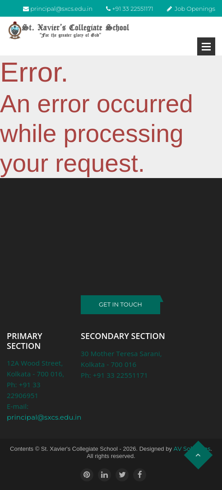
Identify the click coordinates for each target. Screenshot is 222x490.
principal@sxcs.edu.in (61, 8)
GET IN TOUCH (120, 304)
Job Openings (195, 8)
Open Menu (206, 46)
